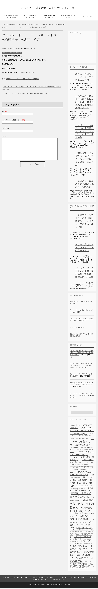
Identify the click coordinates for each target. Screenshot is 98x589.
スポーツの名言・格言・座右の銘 (49, 17)
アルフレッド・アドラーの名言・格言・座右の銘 (22, 79)
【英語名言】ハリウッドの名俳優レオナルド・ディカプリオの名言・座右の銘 (84, 132)
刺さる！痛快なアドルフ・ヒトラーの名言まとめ (84, 77)
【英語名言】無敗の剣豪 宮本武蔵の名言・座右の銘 (84, 184)
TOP (20, 25)
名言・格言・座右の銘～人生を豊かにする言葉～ (49, 8)
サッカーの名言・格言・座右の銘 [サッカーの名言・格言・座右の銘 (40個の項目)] (82, 442)
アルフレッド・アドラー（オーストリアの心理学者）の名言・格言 (27, 94)
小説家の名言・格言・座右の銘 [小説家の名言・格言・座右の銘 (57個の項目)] (82, 504)
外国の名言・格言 (87, 17)
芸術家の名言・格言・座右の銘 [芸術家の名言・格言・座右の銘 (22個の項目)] (81, 549)
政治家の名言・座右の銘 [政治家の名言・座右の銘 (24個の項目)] (81, 525)
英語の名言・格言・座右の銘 (67, 17)
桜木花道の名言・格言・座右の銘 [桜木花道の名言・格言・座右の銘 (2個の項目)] (79, 530)
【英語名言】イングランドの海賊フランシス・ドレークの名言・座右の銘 (84, 160)
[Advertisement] (84, 49)
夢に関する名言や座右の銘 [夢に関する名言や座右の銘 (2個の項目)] (78, 488)
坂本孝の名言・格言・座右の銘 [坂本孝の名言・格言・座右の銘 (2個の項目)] (84, 486)
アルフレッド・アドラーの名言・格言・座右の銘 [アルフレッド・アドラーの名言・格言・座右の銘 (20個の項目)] (82, 431)
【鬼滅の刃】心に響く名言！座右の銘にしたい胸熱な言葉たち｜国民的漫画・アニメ (84, 102)
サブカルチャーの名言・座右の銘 (30, 17)
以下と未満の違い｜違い (78, 328)
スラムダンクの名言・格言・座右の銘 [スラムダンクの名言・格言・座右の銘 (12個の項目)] (82, 457)
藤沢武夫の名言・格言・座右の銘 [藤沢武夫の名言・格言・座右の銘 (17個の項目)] (82, 555)
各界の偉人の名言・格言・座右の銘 (11, 17)
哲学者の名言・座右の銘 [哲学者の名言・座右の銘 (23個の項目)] (81, 483)
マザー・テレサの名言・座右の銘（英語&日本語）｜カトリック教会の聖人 (81, 366)
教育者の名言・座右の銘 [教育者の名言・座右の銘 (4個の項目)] (84, 528)
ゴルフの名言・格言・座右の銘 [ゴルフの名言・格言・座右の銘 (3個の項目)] (79, 439)
